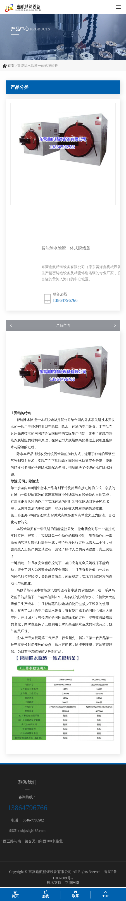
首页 (11, 65)
